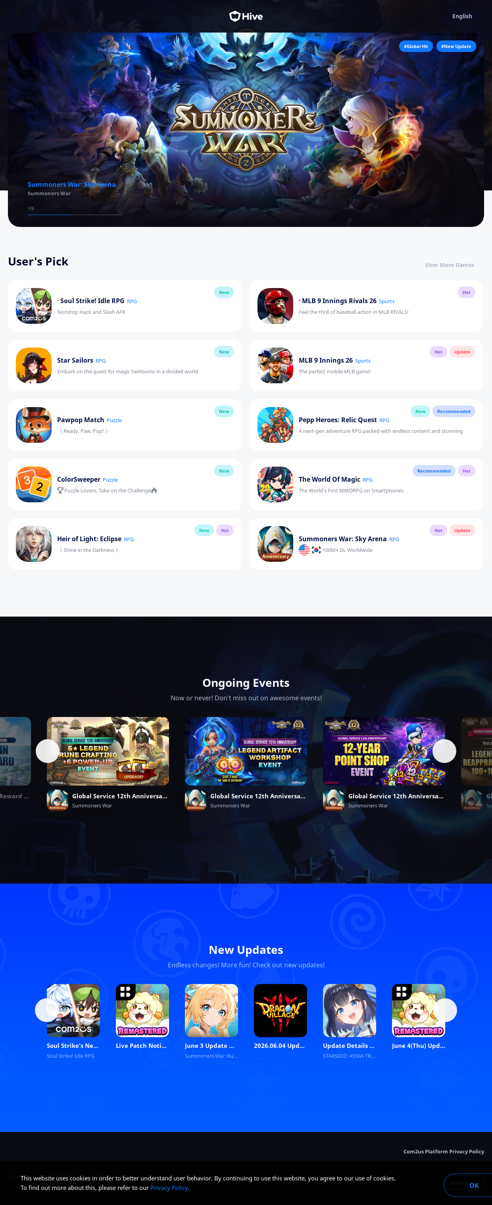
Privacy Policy (169, 1188)
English (468, 16)
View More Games (454, 265)
